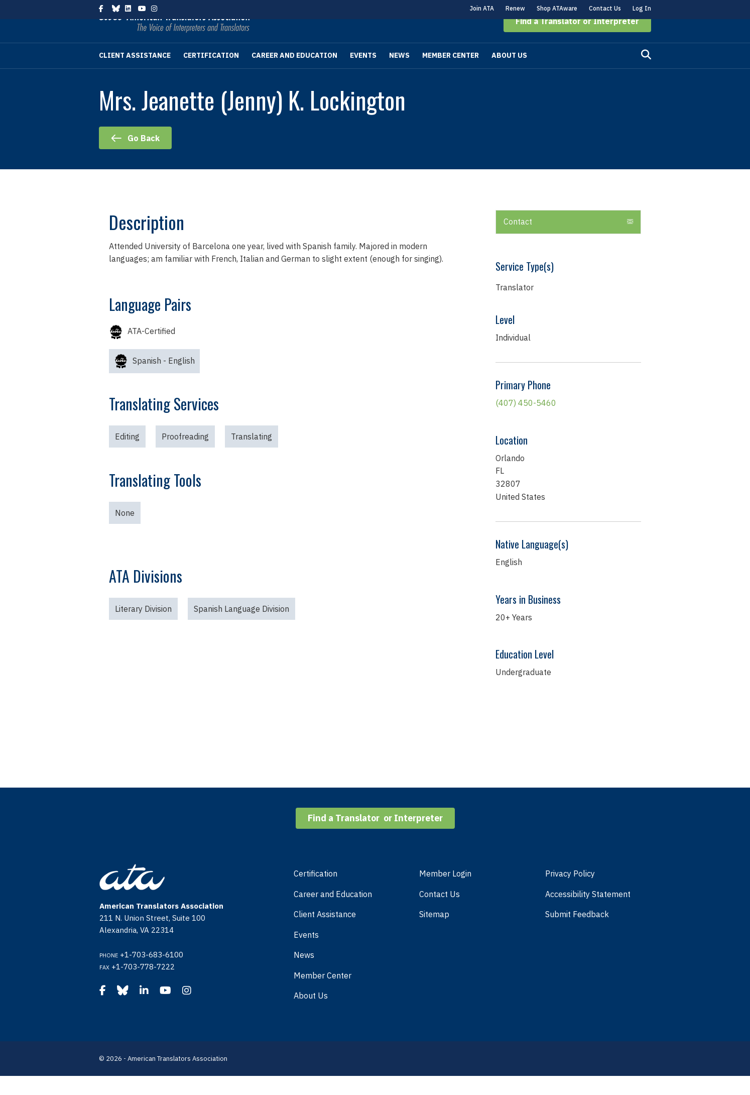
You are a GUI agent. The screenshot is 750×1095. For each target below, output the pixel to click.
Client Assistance (135, 74)
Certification (211, 74)
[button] (577, 40)
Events (363, 74)
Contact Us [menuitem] (439, 913)
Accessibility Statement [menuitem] (588, 913)
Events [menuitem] (306, 954)
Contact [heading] (518, 241)
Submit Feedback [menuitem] (577, 933)
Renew (515, 8)
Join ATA (482, 8)
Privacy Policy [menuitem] (570, 893)
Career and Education (294, 74)
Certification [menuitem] (315, 893)
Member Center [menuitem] (322, 995)
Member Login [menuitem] (445, 893)
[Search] (646, 74)
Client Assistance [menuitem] (325, 933)
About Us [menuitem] (311, 1015)
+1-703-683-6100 (151, 973)
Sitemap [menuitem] (434, 933)
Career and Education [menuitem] (333, 913)
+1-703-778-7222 (143, 986)
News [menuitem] (304, 974)
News (399, 74)
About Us (509, 74)
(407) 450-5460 (525, 422)
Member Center (450, 74)
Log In (642, 8)
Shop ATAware (557, 8)
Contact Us (605, 8)
